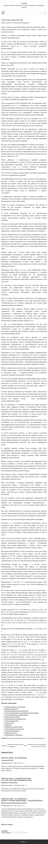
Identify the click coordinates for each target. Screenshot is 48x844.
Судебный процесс (35, 800)
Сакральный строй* (7, 760)
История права (21, 758)
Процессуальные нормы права (13, 800)
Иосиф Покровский (23, 23)
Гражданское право (23, 778)
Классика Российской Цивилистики (34, 738)
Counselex (24, 3)
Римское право (11, 738)
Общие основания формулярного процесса (14, 803)
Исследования (20, 738)
